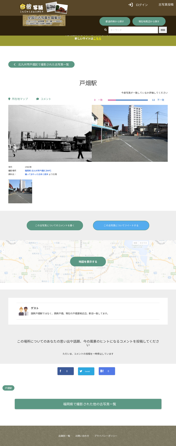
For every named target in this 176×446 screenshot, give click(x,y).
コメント (43, 99)
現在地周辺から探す (149, 21)
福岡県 (28, 170)
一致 (98, 99)
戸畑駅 (8, 388)
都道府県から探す (115, 21)
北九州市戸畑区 (38, 170)
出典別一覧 (64, 435)
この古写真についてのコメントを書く (55, 225)
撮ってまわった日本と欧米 (36, 174)
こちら (97, 38)
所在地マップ (18, 99)
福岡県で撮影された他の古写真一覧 (89, 403)
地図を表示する (88, 262)
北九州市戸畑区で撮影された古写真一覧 (41, 64)
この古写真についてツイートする (121, 225)
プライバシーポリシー (105, 435)
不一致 (157, 99)
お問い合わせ (82, 435)
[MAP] (48, 170)
